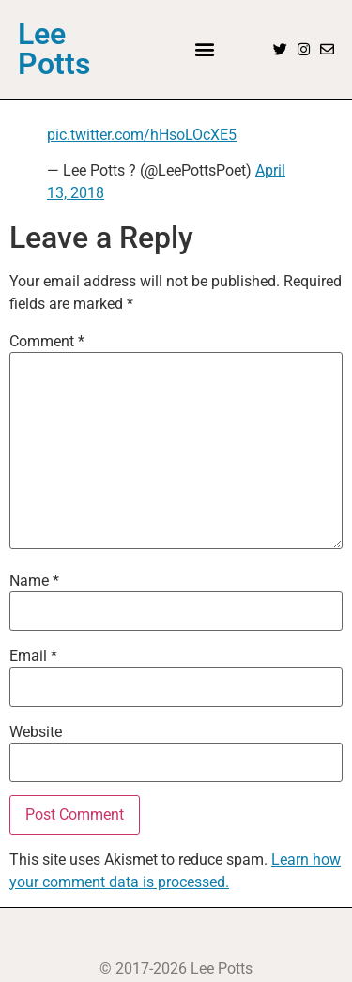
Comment (46, 341)
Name (34, 581)
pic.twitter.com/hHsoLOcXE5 (142, 135)
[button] (205, 49)
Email (33, 656)
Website (35, 732)
